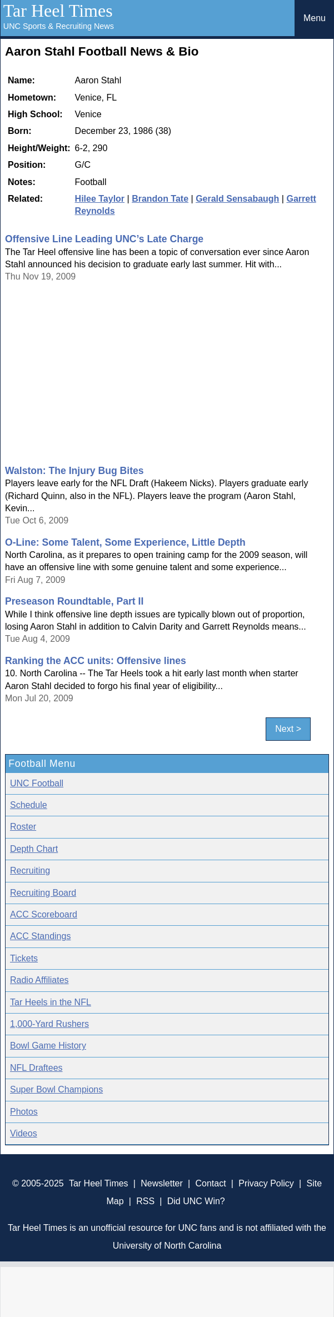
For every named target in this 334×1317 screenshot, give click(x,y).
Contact (210, 1183)
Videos (23, 1133)
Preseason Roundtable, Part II (74, 601)
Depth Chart (34, 849)
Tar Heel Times (58, 11)
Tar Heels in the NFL (50, 1002)
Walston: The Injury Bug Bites (74, 470)
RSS (145, 1201)
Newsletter (162, 1183)
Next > (288, 729)
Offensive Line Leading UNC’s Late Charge (104, 239)
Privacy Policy (266, 1183)
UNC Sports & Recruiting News (58, 26)
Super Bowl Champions (56, 1089)
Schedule (28, 805)
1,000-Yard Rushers (49, 1024)
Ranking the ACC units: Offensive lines (95, 660)
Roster (23, 826)
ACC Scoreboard (43, 914)
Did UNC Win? (196, 1201)
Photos (24, 1111)
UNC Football (36, 783)
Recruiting (30, 870)
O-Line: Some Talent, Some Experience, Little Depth (125, 542)
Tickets (24, 958)
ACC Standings (40, 936)
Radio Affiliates (39, 980)
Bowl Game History (48, 1045)
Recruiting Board (43, 892)
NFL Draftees (36, 1067)
